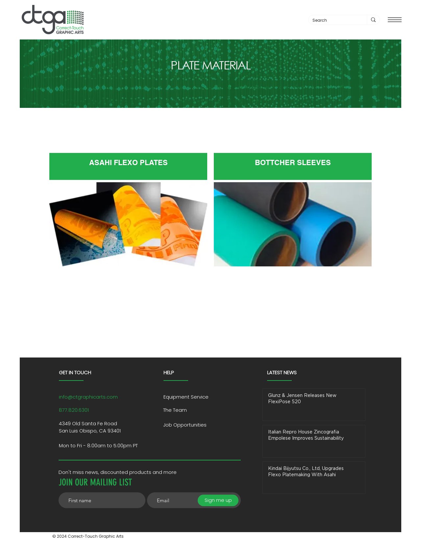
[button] (395, 19)
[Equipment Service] (192, 397)
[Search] (332, 20)
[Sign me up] (218, 500)
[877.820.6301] (100, 410)
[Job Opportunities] (196, 424)
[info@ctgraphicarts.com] (100, 397)
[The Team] (196, 410)
